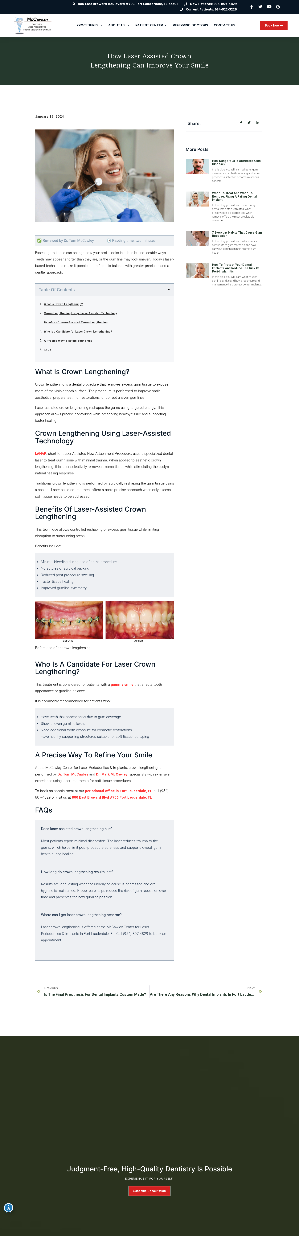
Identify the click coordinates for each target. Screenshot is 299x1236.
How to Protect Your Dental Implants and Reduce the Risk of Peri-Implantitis (235, 268)
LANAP (40, 454)
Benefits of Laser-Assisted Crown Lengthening (76, 322)
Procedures (89, 26)
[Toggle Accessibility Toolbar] (8, 1207)
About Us (119, 26)
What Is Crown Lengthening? (63, 304)
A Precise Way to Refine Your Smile (68, 341)
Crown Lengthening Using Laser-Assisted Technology (80, 313)
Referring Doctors (190, 25)
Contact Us (224, 25)
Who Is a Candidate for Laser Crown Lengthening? (78, 332)
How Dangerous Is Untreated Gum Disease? (236, 162)
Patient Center (151, 26)
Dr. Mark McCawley (112, 774)
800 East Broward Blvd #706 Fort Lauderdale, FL (112, 797)
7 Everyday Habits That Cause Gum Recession (237, 234)
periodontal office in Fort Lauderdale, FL (118, 791)
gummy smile (122, 684)
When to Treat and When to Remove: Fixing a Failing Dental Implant (234, 196)
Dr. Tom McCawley (73, 774)
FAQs (47, 350)
